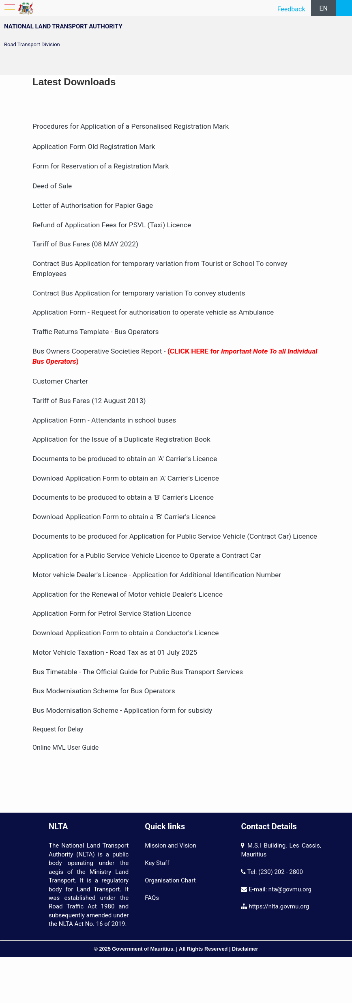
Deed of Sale (52, 186)
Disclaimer (245, 949)
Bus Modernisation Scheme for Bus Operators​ (103, 691)
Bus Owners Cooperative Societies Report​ (97, 351)
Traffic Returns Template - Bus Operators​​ (95, 332)
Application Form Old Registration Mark (94, 146)
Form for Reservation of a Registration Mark (100, 166)
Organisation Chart (170, 880)
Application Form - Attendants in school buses (104, 420)
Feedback (291, 9)
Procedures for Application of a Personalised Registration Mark (130, 126)
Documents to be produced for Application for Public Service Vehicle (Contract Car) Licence (174, 536)
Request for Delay (58, 729)
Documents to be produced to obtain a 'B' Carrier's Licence (123, 497)
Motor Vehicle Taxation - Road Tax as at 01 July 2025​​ (114, 652)
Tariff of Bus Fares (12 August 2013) (89, 401)
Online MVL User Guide (65, 747)
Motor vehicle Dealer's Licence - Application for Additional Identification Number (156, 575)
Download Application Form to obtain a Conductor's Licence (125, 633)
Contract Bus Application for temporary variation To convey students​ (138, 293)
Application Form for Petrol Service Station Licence (111, 613)
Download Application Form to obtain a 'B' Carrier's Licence (124, 517)
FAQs (152, 898)
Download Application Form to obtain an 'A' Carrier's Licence (125, 478)
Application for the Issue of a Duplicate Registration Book (121, 439)
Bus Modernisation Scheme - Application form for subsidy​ (122, 710)
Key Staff (157, 863)
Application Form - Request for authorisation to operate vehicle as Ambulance (153, 312)
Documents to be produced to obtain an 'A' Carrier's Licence (124, 459)
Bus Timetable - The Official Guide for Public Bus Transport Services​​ (137, 672)
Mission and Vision (170, 845)
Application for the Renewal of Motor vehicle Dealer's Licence (127, 594)
